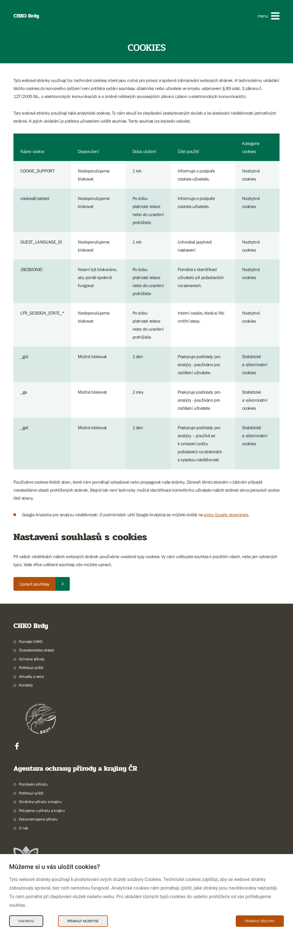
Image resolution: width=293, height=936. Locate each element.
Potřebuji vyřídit (31, 667)
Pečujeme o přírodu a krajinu (42, 810)
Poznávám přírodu (33, 784)
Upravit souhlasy (34, 583)
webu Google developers (226, 514)
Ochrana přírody (32, 659)
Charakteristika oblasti (36, 650)
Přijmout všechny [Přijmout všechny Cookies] (260, 921)
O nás (23, 828)
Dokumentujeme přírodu (38, 819)
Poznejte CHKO (31, 641)
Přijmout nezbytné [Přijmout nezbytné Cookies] (83, 921)
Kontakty (26, 685)
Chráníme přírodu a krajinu (40, 801)
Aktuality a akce (31, 676)
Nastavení (26, 921)
